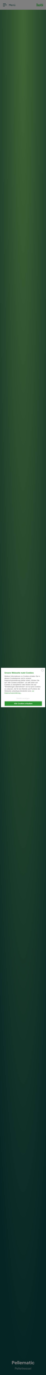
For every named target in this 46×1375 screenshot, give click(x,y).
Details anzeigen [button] (22, 699)
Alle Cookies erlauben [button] (23, 704)
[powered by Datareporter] (42, 671)
